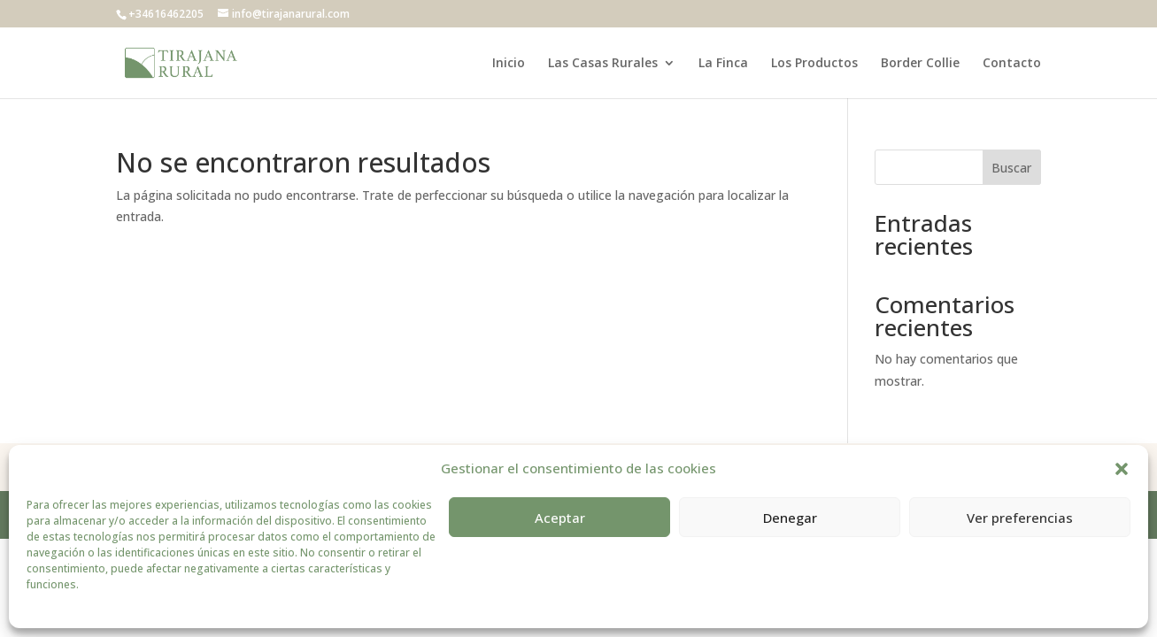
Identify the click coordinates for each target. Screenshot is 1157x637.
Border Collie (920, 64)
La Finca (723, 64)
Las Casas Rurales (603, 64)
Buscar (1011, 167)
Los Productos (814, 64)
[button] (1121, 469)
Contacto (1012, 64)
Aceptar (560, 517)
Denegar (790, 517)
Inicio (508, 64)
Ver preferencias (1020, 517)
